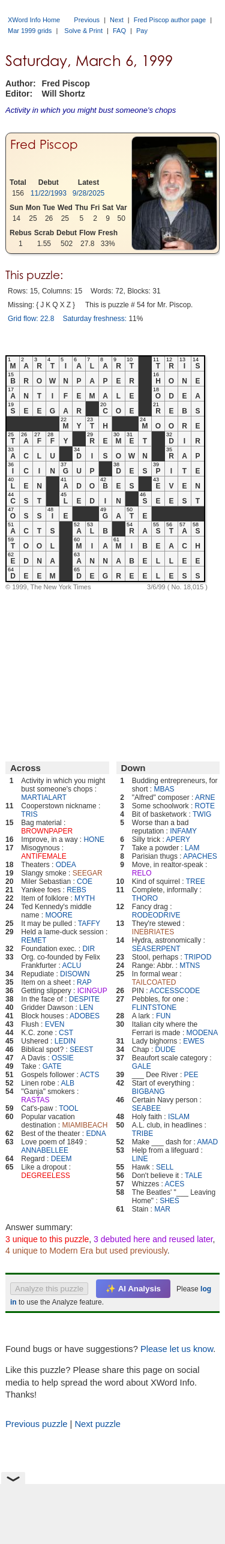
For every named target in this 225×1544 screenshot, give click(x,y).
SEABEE (146, 1108)
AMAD (207, 1142)
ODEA (66, 865)
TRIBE (142, 1133)
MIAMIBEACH (84, 1125)
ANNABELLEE (44, 1150)
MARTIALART (44, 797)
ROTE (205, 806)
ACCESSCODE (174, 991)
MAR (162, 1209)
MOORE (58, 915)
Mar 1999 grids (30, 30)
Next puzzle (97, 1424)
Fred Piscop (44, 144)
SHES (169, 1201)
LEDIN (65, 1041)
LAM (192, 848)
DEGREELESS (45, 1175)
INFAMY (183, 831)
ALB (67, 1083)
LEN (86, 1007)
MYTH (84, 898)
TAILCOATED (154, 982)
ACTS (89, 1075)
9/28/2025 (88, 193)
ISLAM (179, 1117)
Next (117, 19)
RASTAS (35, 1100)
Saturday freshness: (94, 318)
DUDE (165, 1049)
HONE (93, 839)
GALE (141, 1066)
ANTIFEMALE (43, 856)
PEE (191, 1075)
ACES (175, 1184)
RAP (84, 982)
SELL (164, 1167)
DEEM (61, 1159)
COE (84, 881)
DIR (88, 949)
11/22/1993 (49, 193)
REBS (76, 890)
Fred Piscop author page (170, 19)
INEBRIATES (153, 932)
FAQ (119, 30)
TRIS (29, 814)
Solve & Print (83, 30)
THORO (145, 898)
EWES (193, 1041)
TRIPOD (197, 957)
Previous (87, 19)
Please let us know (176, 1349)
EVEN (55, 1024)
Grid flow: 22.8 (31, 318)
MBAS (164, 789)
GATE (52, 1066)
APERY (178, 839)
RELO (142, 873)
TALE (193, 1175)
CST (66, 1033)
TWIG (202, 814)
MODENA (202, 1033)
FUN (163, 1016)
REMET (33, 940)
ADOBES (85, 1016)
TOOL (68, 1108)
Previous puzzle (36, 1424)
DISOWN (74, 974)
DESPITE (84, 999)
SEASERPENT (156, 949)
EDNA (96, 1133)
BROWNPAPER (47, 831)
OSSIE (63, 1058)
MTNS (189, 965)
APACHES (200, 856)
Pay (142, 30)
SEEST (81, 1049)
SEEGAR (88, 873)
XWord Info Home (34, 19)
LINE (140, 1159)
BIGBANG (148, 1091)
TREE (195, 881)
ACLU (71, 965)
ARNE (205, 797)
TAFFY (89, 923)
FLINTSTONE (154, 1007)
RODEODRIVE (156, 915)
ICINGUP (92, 991)
